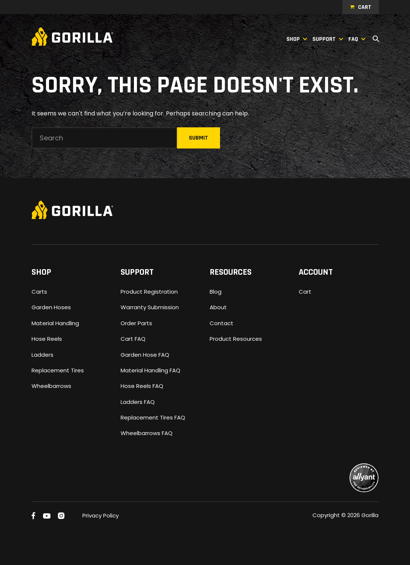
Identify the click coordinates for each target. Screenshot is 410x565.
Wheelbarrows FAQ (147, 433)
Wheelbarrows (51, 386)
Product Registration (149, 291)
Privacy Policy (100, 515)
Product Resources (236, 339)
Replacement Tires (58, 370)
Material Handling (55, 323)
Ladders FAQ (138, 402)
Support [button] (324, 39)
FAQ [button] (353, 39)
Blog (216, 291)
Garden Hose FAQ (145, 355)
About (218, 307)
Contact (221, 323)
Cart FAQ (133, 339)
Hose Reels (47, 339)
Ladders (42, 355)
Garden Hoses (51, 307)
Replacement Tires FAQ (153, 417)
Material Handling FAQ (150, 370)
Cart (364, 7)
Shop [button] (293, 39)
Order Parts (136, 323)
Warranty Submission (150, 307)
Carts (39, 291)
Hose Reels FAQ (142, 386)
